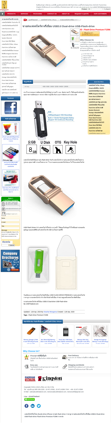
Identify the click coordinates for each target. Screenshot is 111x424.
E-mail (3, 222)
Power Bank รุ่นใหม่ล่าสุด (96, 96)
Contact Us (52, 14)
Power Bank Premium (95, 117)
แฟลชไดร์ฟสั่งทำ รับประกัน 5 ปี (11, 22)
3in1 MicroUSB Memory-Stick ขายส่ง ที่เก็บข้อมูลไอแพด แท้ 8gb (48, 341)
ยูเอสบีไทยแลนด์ (33, 20)
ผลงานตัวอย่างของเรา (95, 99)
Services (24, 14)
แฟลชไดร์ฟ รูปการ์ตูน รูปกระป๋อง (98, 102)
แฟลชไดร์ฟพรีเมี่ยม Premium (97, 91)
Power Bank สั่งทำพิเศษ (95, 125)
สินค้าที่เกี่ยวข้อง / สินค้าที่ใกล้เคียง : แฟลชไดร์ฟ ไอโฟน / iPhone (43, 321)
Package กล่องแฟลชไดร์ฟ (96, 112)
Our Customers (100, 14)
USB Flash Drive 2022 (95, 120)
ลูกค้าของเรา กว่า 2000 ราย (10, 93)
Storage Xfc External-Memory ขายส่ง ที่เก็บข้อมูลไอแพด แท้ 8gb (100, 341)
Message (4, 230)
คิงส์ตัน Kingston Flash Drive (97, 93)
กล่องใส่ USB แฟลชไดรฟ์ (9, 89)
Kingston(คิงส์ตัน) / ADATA (96, 88)
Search (107, 9)
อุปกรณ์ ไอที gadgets (95, 115)
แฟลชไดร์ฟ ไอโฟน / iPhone (49, 20)
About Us (65, 14)
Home (2, 14)
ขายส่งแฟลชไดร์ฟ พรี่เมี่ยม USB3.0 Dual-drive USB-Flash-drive (70, 20)
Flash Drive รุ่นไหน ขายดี (96, 107)
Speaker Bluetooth (94, 110)
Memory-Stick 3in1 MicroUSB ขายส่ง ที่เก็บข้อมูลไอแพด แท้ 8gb (83, 341)
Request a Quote (82, 14)
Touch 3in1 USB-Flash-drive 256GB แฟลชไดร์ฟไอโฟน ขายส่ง (66, 341)
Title (2, 226)
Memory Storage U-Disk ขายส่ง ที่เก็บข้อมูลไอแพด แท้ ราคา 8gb (30, 341)
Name (3, 218)
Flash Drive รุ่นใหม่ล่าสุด (95, 130)
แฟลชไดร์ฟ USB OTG (95, 128)
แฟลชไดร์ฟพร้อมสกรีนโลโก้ (96, 122)
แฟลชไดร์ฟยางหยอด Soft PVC (11, 68)
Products (11, 14)
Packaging (37, 14)
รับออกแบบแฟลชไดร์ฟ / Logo (10, 32)
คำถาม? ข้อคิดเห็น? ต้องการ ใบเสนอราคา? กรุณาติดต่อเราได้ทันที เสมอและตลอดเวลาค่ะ (10, 235)
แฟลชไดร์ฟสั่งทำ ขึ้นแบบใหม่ (96, 105)
